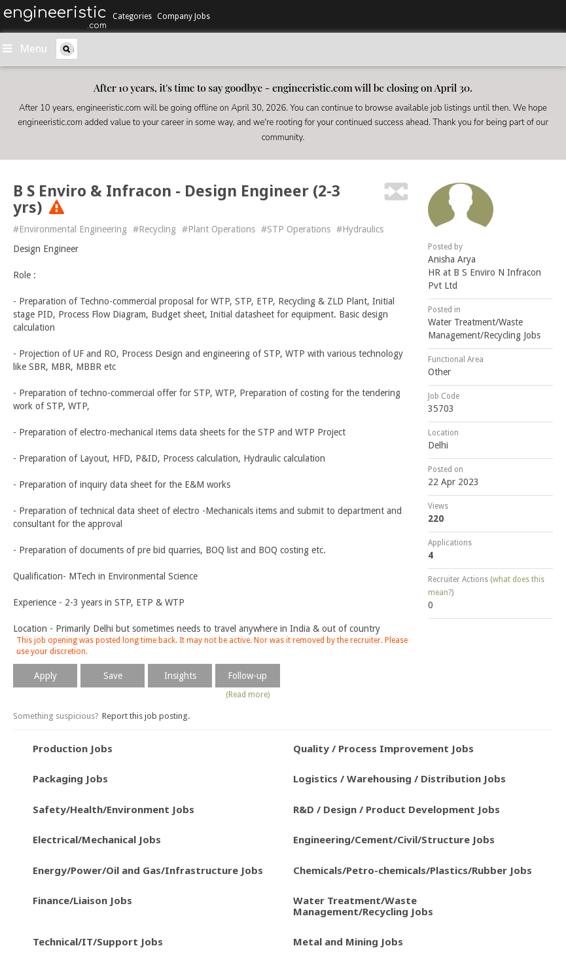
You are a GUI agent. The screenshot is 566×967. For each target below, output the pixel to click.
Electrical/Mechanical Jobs (97, 839)
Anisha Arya (452, 259)
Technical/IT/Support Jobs (98, 941)
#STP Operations (295, 229)
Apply (45, 675)
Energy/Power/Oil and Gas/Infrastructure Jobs (148, 870)
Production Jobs (73, 748)
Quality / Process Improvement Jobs (383, 748)
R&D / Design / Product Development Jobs (396, 809)
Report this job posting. (146, 716)
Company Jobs (183, 16)
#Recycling (154, 229)
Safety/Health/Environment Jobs (113, 809)
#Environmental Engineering (70, 229)
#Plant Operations (218, 229)
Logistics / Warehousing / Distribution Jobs (399, 778)
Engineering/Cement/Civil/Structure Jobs (394, 839)
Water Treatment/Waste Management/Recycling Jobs (363, 906)
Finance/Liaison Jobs (82, 900)
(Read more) (248, 694)
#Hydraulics (359, 229)
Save (112, 675)
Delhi (438, 445)
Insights (180, 675)
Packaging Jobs (70, 778)
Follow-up (247, 675)
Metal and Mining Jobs (348, 941)
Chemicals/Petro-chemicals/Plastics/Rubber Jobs (412, 870)
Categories (132, 16)
